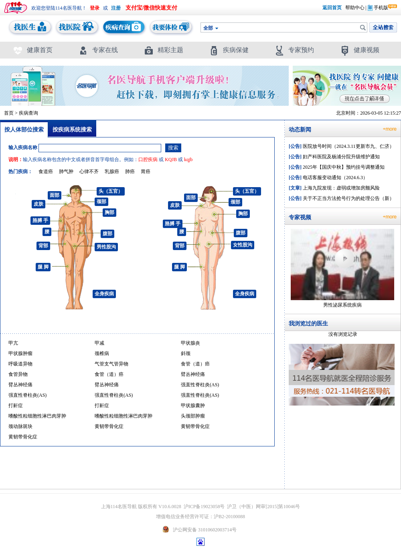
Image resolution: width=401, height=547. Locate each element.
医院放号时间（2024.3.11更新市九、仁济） (341, 146)
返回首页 (332, 7)
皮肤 (38, 204)
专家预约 (294, 49)
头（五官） (111, 191)
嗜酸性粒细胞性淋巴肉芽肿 (37, 416)
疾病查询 (28, 113)
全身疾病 (104, 294)
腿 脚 (43, 267)
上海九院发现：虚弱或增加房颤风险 (334, 188)
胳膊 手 (40, 220)
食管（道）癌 (195, 364)
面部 (54, 195)
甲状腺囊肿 (193, 405)
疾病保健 (229, 49)
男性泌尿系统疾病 (342, 305)
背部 (43, 245)
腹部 (107, 233)
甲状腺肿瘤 (20, 353)
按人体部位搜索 (24, 130)
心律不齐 (89, 171)
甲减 (99, 343)
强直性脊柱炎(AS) (200, 385)
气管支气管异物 (111, 364)
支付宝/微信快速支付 (152, 8)
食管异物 (18, 374)
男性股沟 (106, 247)
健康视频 (359, 49)
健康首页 (33, 49)
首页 (9, 113)
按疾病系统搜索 (72, 130)
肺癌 (130, 171)
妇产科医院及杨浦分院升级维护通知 (334, 156)
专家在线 (98, 49)
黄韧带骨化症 (109, 426)
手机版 (378, 7)
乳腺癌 (112, 171)
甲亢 (13, 343)
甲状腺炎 (190, 343)
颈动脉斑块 (20, 426)
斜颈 (185, 353)
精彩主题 (163, 49)
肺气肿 (66, 171)
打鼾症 (15, 405)
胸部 (109, 212)
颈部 (101, 201)
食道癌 (45, 171)
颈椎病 (102, 353)
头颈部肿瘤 (193, 416)
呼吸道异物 (20, 364)
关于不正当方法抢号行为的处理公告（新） (341, 198)
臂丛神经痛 (193, 374)
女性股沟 (242, 245)
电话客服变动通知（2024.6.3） (328, 177)
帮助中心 (355, 7)
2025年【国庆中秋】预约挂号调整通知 (337, 167)
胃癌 (145, 171)
